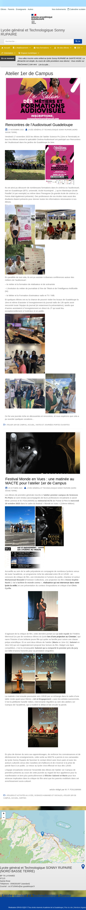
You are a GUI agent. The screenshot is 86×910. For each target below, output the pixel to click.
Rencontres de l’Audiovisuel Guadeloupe (39, 125)
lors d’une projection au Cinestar (61, 636)
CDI (80, 48)
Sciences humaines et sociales (48, 795)
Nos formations (43, 48)
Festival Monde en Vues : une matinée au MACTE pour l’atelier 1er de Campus (39, 481)
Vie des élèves (64, 48)
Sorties (22, 798)
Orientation (10, 53)
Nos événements (59, 9)
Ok (77, 41)
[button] (42, 834)
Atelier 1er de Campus (17, 425)
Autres (30, 9)
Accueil (7, 48)
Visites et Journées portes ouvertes (53, 425)
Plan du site (68, 907)
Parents (11, 9)
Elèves (3, 9)
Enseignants (21, 9)
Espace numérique (30, 53)
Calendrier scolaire (76, 9)
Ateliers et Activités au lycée (20, 795)
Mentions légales (80, 907)
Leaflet (73, 862)
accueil (31, 425)
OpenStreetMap (80, 862)
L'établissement (23, 48)
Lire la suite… (44, 65)
